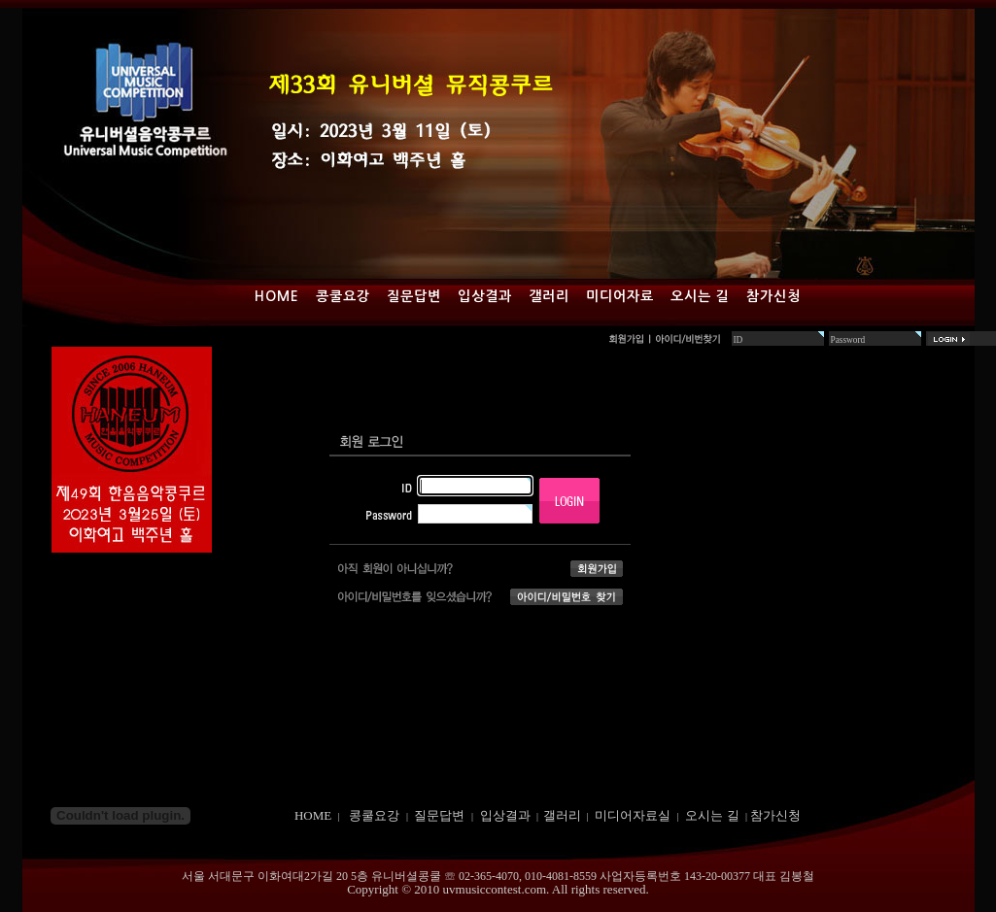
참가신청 (773, 296)
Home (277, 296)
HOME (312, 815)
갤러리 (549, 296)
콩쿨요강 (343, 296)
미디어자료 (620, 296)
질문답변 (414, 296)
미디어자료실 (632, 815)
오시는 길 (700, 296)
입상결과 (485, 296)
